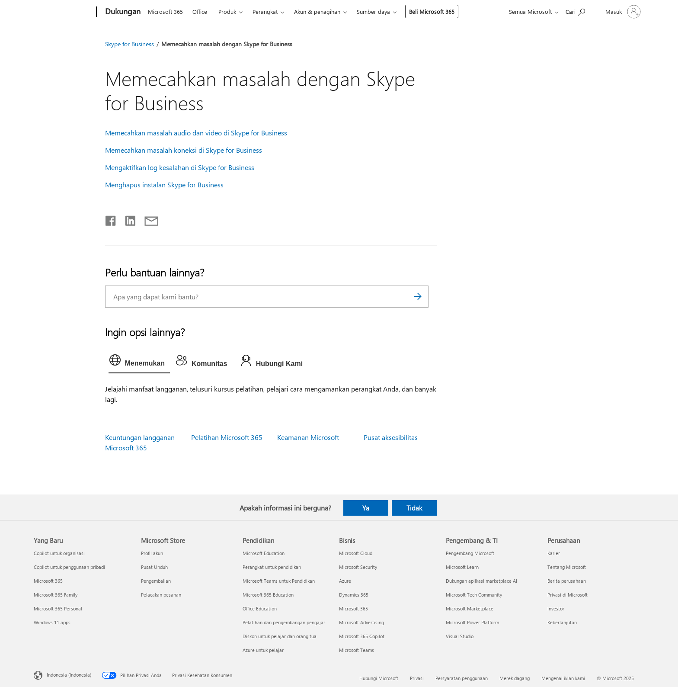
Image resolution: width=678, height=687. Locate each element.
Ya (365, 508)
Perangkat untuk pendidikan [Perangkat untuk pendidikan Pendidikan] (272, 567)
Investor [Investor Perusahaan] (555, 608)
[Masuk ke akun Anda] (622, 11)
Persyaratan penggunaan (461, 678)
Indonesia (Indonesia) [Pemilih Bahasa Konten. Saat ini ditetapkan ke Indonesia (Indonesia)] (69, 674)
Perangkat (265, 11)
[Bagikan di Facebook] (111, 219)
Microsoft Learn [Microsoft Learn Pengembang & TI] (462, 567)
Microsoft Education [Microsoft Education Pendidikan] (264, 553)
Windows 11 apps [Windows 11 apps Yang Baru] (52, 622)
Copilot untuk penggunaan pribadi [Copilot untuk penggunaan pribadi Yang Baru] (69, 567)
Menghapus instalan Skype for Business (164, 184)
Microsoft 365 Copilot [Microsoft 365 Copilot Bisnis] (361, 636)
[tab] (139, 362)
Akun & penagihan (317, 11)
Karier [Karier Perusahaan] (553, 553)
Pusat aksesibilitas (391, 437)
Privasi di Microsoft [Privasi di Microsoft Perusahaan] (567, 594)
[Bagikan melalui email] (147, 219)
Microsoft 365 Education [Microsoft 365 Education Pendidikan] (268, 594)
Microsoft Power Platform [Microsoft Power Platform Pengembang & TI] (472, 622)
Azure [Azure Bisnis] (345, 581)
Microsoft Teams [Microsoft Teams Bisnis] (356, 650)
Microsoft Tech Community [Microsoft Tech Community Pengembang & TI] (474, 594)
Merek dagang (514, 678)
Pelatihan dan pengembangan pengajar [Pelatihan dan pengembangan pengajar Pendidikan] (284, 622)
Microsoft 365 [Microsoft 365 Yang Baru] (48, 581)
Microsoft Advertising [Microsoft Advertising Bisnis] (361, 622)
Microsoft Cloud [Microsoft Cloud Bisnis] (355, 553)
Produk (227, 11)
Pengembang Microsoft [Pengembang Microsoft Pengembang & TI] (470, 553)
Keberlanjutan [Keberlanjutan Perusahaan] (562, 622)
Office (199, 11)
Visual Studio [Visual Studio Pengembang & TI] (459, 636)
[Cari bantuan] (575, 11)
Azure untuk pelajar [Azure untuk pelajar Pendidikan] (263, 650)
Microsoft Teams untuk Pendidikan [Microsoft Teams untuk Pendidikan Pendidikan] (279, 581)
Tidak (414, 508)
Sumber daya (373, 11)
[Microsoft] (63, 12)
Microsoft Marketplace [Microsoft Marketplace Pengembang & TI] (469, 608)
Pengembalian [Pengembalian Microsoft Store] (156, 581)
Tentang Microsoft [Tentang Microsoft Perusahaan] (566, 567)
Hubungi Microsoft (378, 678)
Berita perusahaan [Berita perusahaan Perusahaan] (566, 581)
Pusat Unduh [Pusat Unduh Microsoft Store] (154, 567)
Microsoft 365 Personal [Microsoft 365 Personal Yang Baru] (58, 608)
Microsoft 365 (165, 11)
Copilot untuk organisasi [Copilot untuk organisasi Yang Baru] (59, 553)
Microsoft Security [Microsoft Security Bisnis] (358, 567)
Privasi (417, 678)
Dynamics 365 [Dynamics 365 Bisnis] (353, 594)
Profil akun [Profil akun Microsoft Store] (152, 553)
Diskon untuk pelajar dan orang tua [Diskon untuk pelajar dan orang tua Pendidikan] (280, 636)
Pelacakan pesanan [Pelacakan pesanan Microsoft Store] (161, 594)
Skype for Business (129, 44)
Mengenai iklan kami (563, 678)
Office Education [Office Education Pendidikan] (260, 608)
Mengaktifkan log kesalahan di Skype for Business (179, 167)
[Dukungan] (122, 12)
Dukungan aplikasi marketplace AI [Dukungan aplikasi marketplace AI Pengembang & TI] (481, 581)
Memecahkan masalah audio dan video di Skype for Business (196, 132)
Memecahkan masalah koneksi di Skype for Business (183, 149)
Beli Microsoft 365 (431, 11)
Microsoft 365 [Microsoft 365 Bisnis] (353, 608)
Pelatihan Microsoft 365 (226, 437)
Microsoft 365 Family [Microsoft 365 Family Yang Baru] (55, 594)
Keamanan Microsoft (308, 437)
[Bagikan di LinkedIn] (127, 219)
